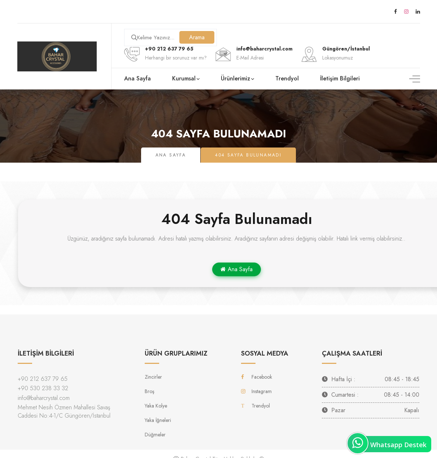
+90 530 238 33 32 (43, 388)
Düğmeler (155, 434)
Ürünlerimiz (235, 78)
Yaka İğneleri (158, 420)
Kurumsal (184, 78)
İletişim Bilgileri (340, 78)
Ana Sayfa (137, 78)
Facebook (256, 376)
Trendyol (287, 78)
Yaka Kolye (156, 405)
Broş (149, 391)
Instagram (256, 391)
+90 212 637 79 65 (169, 48)
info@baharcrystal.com (44, 398)
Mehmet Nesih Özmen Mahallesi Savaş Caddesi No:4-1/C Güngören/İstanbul (64, 411)
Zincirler (153, 376)
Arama (197, 37)
